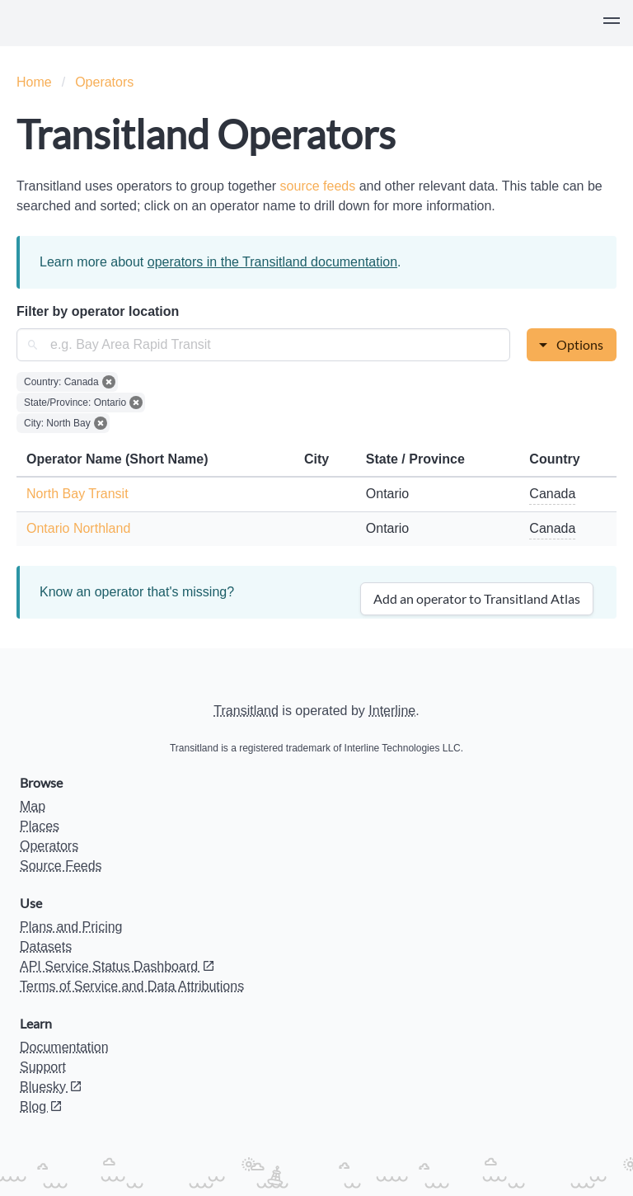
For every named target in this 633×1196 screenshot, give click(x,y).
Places (39, 826)
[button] (611, 23)
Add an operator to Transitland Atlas (476, 598)
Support (43, 1067)
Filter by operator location (97, 311)
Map (32, 806)
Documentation (64, 1047)
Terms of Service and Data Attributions (132, 986)
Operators (104, 82)
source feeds (319, 186)
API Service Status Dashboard (117, 966)
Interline (391, 711)
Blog (41, 1106)
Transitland (246, 711)
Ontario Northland (78, 528)
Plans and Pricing (71, 927)
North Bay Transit (77, 494)
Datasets (46, 946)
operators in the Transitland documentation (272, 262)
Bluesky (51, 1087)
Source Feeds (61, 866)
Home (34, 82)
